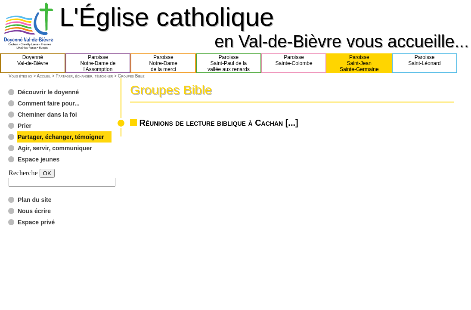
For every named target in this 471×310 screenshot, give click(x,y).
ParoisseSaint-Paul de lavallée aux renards (229, 63)
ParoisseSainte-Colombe (294, 63)
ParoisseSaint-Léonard (424, 63)
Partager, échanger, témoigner (84, 76)
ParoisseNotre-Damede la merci (163, 63)
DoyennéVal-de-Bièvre (32, 63)
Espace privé (36, 222)
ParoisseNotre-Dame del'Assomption (98, 63)
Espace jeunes (38, 159)
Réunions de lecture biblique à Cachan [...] (218, 122)
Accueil (43, 76)
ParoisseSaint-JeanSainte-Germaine (359, 63)
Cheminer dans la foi (47, 114)
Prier (24, 125)
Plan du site (35, 199)
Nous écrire (34, 211)
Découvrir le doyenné (48, 92)
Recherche (23, 173)
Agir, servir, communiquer (55, 148)
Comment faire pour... (49, 103)
